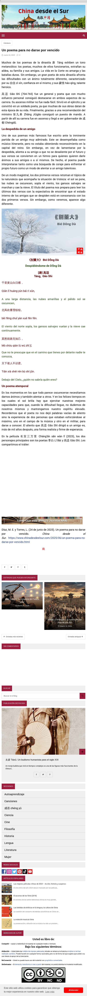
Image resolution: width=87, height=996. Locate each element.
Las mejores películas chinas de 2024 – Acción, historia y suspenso (40, 884)
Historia (9, 836)
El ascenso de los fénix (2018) (25, 896)
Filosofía (9, 829)
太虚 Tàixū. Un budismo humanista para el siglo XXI (32, 759)
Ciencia (8, 815)
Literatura (7, 43)
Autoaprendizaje (14, 794)
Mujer (7, 857)
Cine (7, 822)
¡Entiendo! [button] (73, 990)
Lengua (8, 843)
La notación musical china (24, 919)
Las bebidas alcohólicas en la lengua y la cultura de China (36, 908)
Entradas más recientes (13, 637)
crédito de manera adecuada (33, 951)
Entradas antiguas (75, 637)
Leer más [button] (49, 992)
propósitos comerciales (53, 960)
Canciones (10, 801)
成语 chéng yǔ (12, 808)
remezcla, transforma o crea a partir (28, 964)
